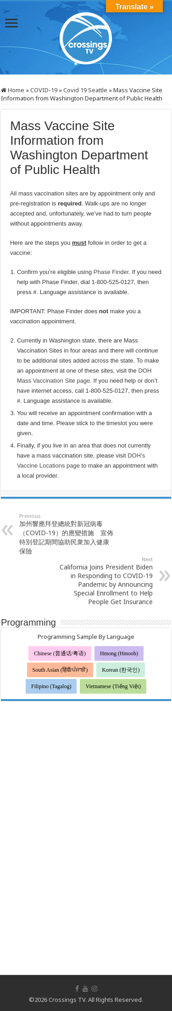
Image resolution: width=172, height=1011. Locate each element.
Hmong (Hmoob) (119, 653)
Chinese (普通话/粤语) (60, 653)
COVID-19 (43, 90)
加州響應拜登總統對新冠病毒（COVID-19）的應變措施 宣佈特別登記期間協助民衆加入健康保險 (66, 533)
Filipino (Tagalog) (51, 686)
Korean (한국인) (120, 670)
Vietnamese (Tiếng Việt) (113, 686)
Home (12, 90)
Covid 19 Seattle (85, 90)
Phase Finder (111, 272)
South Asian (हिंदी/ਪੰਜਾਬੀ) (60, 670)
